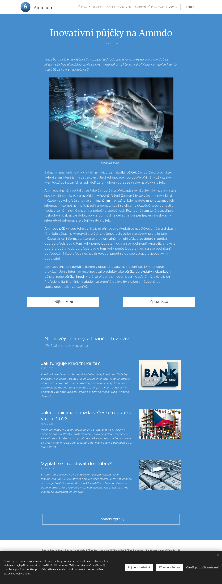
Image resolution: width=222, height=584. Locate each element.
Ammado (51, 190)
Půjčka (45, 550)
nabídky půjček (125, 172)
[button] (191, 7)
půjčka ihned (74, 277)
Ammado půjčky (56, 229)
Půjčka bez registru (97, 550)
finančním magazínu (110, 200)
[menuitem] (65, 7)
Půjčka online (117, 550)
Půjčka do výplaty (75, 550)
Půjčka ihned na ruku (137, 550)
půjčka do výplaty (138, 272)
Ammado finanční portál (62, 267)
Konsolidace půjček (161, 550)
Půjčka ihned (57, 550)
